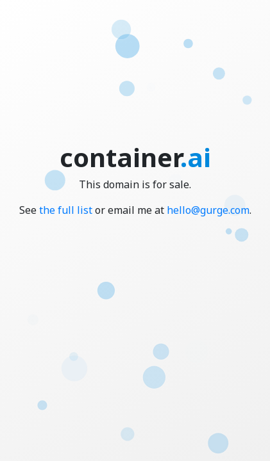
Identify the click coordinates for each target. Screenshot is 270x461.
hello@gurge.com (208, 210)
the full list (65, 210)
